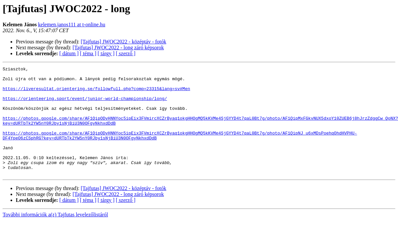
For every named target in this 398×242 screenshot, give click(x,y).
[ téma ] (88, 53)
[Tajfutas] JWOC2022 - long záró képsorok (118, 47)
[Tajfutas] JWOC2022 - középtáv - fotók (123, 41)
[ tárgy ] (106, 53)
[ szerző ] (126, 53)
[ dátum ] (69, 53)
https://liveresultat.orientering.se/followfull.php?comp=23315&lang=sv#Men (96, 93)
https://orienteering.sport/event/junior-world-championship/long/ (85, 105)
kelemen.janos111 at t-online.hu (71, 24)
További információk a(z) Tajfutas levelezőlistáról (55, 236)
